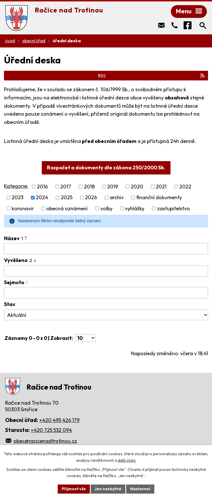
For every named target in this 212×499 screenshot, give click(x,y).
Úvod (10, 40)
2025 (66, 197)
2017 (65, 186)
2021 (161, 186)
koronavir (23, 208)
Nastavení (140, 488)
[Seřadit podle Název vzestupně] (26, 237)
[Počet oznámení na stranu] (85, 338)
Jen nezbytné (108, 488)
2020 (137, 186)
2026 (91, 197)
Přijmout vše (74, 488)
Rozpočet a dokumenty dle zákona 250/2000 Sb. (106, 167)
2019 (112, 186)
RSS (151, 75)
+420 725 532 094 (51, 430)
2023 (17, 197)
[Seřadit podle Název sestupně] (26, 239)
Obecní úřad (33, 40)
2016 (42, 186)
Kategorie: (16, 186)
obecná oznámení (67, 208)
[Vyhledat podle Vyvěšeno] (106, 271)
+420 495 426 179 (59, 420)
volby (106, 208)
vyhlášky (134, 208)
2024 (42, 197)
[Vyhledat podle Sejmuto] (106, 292)
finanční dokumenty (159, 197)
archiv (117, 197)
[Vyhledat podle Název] (106, 248)
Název (13, 238)
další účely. (127, 460)
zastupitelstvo (173, 208)
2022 (185, 186)
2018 (89, 186)
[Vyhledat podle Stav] (106, 314)
